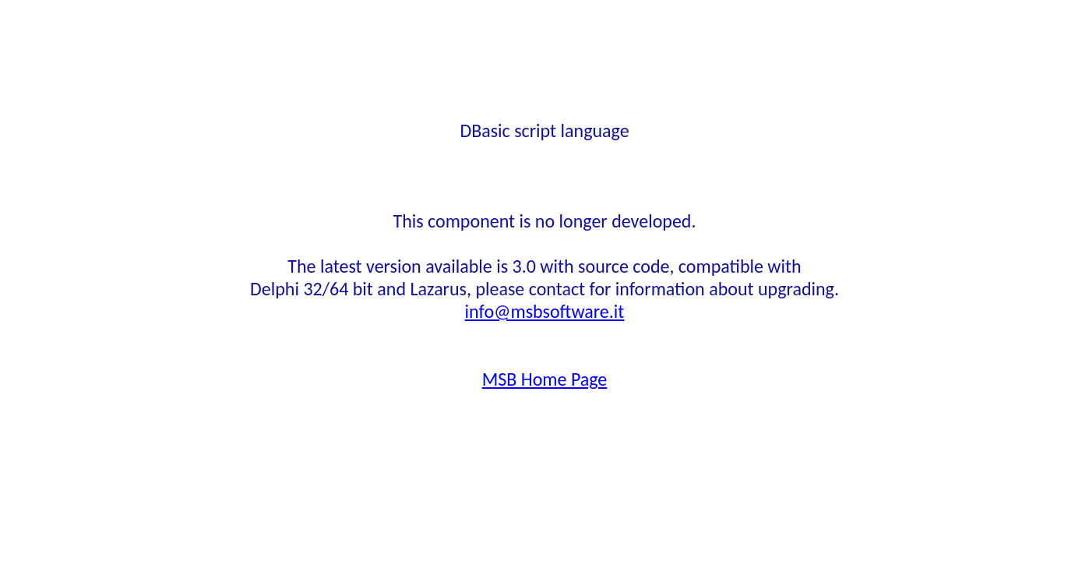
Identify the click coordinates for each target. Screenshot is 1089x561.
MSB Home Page (545, 379)
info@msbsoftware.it (545, 311)
